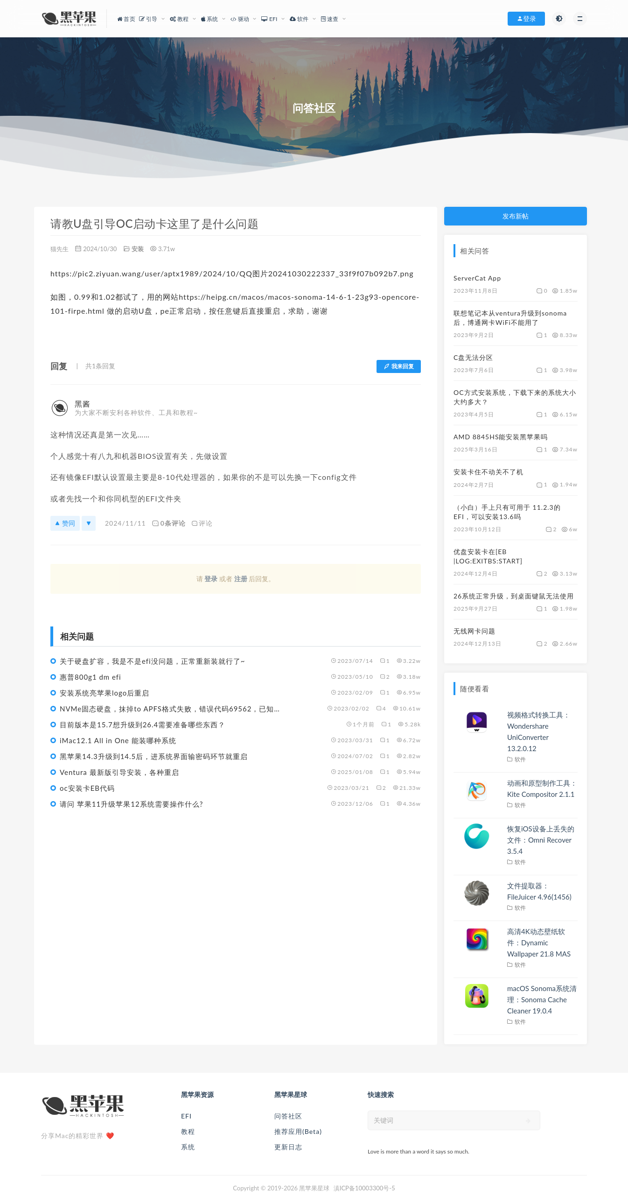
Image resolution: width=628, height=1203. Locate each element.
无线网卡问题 (474, 631)
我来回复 (399, 366)
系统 (188, 1147)
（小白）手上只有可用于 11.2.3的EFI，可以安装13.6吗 (507, 512)
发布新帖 (515, 216)
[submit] (528, 1121)
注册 (240, 579)
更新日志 (288, 1147)
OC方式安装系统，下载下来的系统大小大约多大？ (515, 397)
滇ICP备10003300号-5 (364, 1188)
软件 (521, 759)
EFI (186, 1116)
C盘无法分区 (473, 357)
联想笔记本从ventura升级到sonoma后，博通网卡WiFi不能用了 (510, 317)
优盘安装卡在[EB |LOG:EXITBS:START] (488, 556)
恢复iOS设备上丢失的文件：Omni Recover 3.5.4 (540, 839)
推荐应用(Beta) (298, 1131)
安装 (138, 249)
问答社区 (288, 1116)
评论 (202, 523)
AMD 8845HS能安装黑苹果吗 (501, 437)
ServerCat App (477, 278)
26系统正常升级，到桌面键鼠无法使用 (514, 596)
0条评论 (169, 523)
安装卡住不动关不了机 (488, 472)
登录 (210, 579)
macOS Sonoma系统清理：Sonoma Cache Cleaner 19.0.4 (542, 999)
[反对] (89, 523)
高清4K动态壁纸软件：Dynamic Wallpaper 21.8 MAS (539, 942)
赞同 (65, 523)
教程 (188, 1131)
